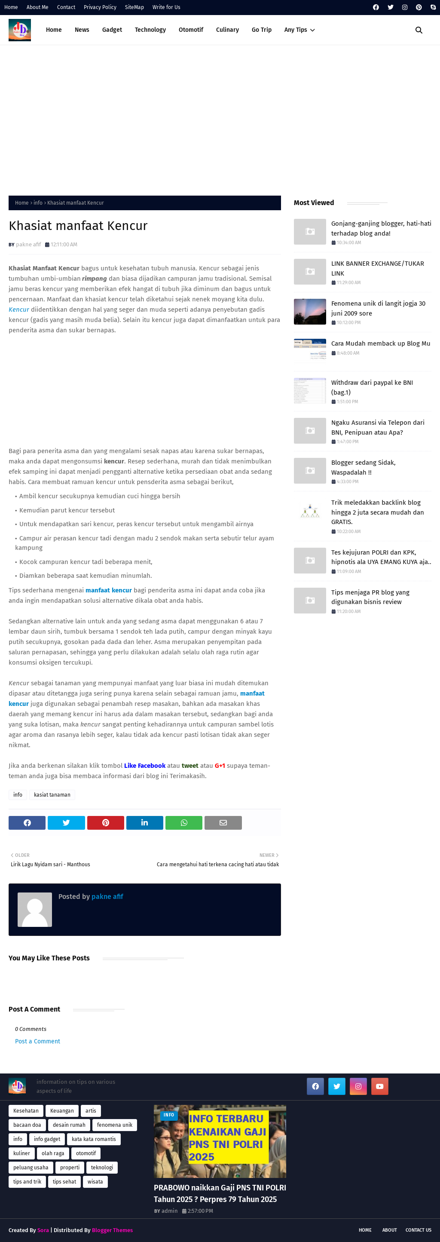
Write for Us (166, 7)
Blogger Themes (112, 1230)
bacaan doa (27, 1125)
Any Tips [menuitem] (295, 30)
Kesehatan (26, 1111)
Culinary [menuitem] (227, 30)
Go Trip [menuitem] (262, 30)
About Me (38, 7)
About (389, 1230)
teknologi (102, 1168)
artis (91, 1111)
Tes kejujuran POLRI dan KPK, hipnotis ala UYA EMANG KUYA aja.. (381, 557)
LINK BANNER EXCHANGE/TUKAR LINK (377, 268)
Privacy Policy (100, 7)
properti (69, 1168)
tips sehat (64, 1182)
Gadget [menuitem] (112, 30)
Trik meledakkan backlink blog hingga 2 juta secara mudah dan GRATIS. (377, 512)
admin (170, 1211)
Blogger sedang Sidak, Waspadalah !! (363, 467)
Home (11, 7)
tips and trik (27, 1182)
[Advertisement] (220, 118)
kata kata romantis (94, 1139)
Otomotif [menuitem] (191, 30)
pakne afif (28, 244)
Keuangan (62, 1111)
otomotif (86, 1153)
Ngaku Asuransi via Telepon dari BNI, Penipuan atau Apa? (378, 427)
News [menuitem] (82, 30)
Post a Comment (37, 1041)
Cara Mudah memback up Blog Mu (381, 343)
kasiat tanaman (52, 795)
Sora (43, 1230)
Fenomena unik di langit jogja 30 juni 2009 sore (378, 308)
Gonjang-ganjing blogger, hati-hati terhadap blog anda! (381, 228)
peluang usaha (31, 1168)
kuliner (21, 1153)
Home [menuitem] (54, 30)
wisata (95, 1182)
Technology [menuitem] (150, 30)
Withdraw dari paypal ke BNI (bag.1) (372, 387)
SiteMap (134, 7)
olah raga (53, 1153)
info (38, 203)
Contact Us (418, 1230)
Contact (66, 7)
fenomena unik (114, 1125)
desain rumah (69, 1125)
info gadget (47, 1139)
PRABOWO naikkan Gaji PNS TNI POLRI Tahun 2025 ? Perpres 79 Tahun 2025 (220, 1193)
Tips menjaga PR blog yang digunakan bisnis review (370, 597)
